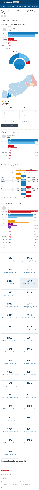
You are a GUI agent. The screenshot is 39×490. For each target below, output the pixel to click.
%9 (28, 63)
